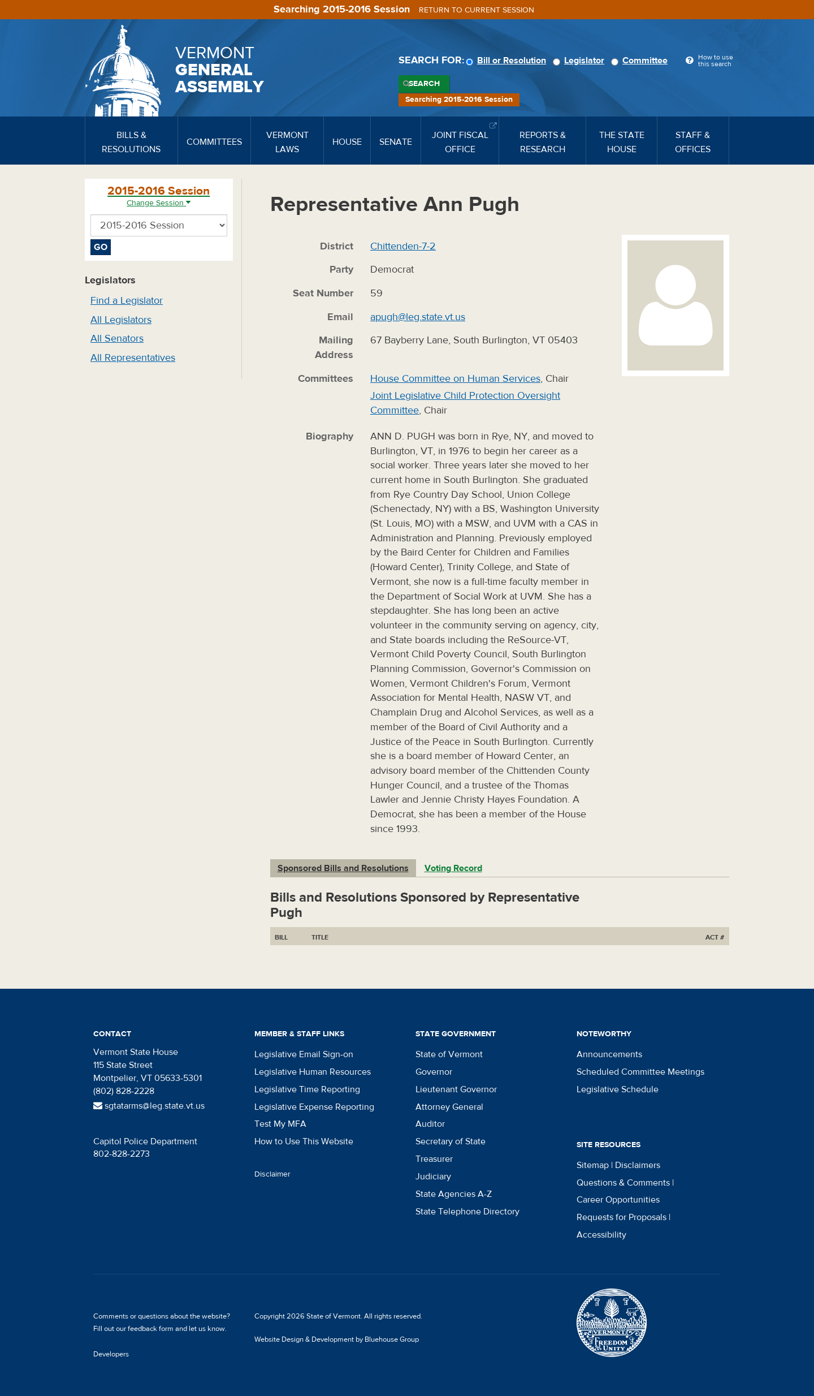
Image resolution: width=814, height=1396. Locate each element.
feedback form (151, 1328)
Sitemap (593, 1165)
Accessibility (601, 1234)
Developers (111, 1354)
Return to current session (476, 10)
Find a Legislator (126, 300)
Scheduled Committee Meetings (640, 1072)
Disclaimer (272, 1174)
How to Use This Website (303, 1141)
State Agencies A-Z (453, 1194)
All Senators (117, 338)
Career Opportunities (618, 1199)
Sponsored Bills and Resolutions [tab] (343, 868)
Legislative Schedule (618, 1089)
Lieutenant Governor (456, 1089)
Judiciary (433, 1176)
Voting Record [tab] (453, 868)
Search (424, 84)
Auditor (430, 1124)
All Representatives (132, 357)
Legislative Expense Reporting (314, 1107)
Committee (641, 60)
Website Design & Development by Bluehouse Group (336, 1339)
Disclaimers (637, 1165)
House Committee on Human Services (455, 378)
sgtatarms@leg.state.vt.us (149, 1105)
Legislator (580, 60)
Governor (433, 1072)
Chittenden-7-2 (403, 246)
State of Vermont (449, 1054)
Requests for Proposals (621, 1217)
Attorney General (449, 1107)
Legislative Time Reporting (307, 1089)
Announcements (609, 1054)
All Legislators (120, 319)
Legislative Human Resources (312, 1072)
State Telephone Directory (467, 1211)
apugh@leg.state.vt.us (417, 317)
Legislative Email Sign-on (303, 1054)
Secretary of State (450, 1141)
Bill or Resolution (507, 60)
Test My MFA (280, 1124)
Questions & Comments (623, 1182)
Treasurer (434, 1159)
